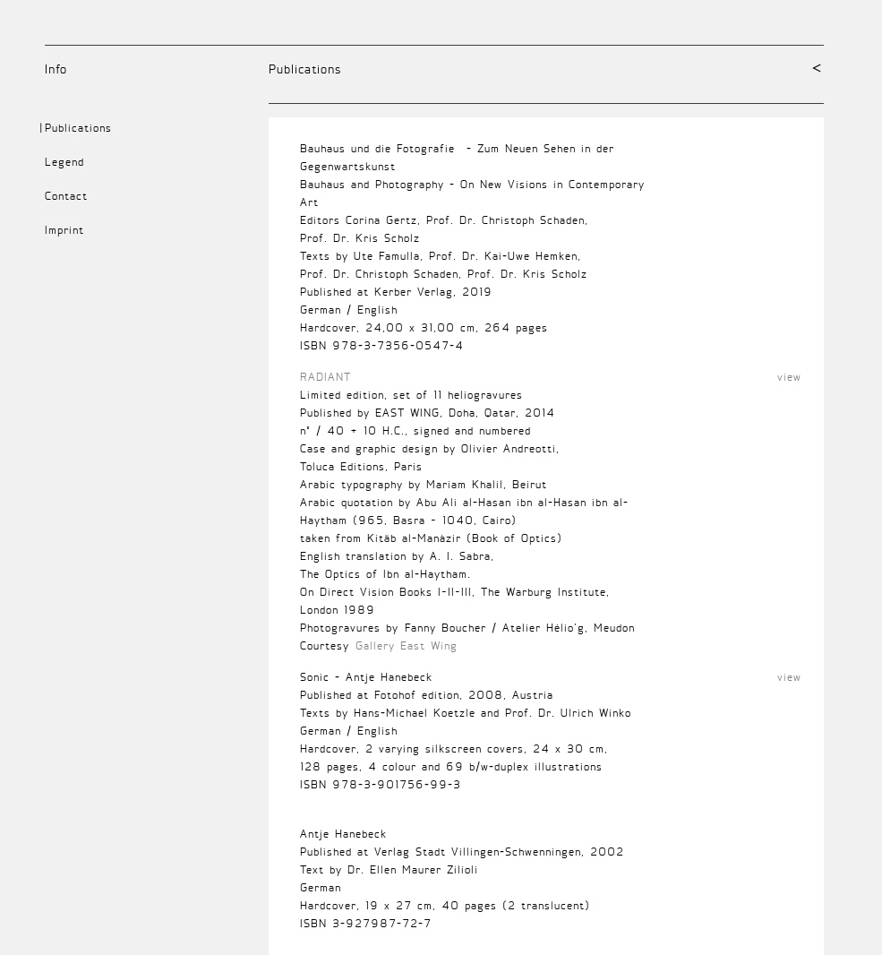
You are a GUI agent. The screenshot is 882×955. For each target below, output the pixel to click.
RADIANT (325, 376)
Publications (305, 68)
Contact (66, 195)
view (789, 376)
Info (56, 68)
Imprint (64, 230)
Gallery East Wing (406, 645)
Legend (64, 161)
